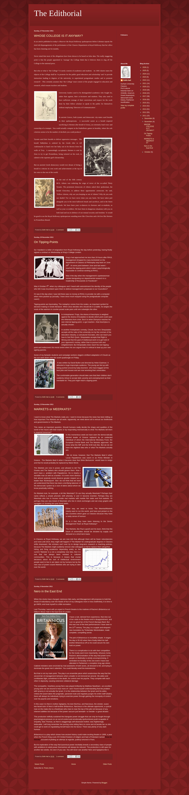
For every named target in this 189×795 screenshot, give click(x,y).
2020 (145, 87)
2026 (145, 67)
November (148, 122)
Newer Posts (39, 764)
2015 (145, 103)
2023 (145, 77)
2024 (145, 74)
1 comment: (60, 230)
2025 (145, 70)
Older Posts (107, 764)
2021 (145, 83)
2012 (145, 112)
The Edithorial (58, 13)
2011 (145, 116)
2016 (145, 100)
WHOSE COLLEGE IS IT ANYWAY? (58, 35)
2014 (145, 106)
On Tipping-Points (46, 242)
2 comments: (60, 579)
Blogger (104, 783)
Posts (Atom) (49, 768)
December (148, 118)
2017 (145, 96)
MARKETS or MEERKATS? (52, 409)
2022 (145, 80)
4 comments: (60, 397)
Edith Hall (127, 80)
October (147, 152)
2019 (145, 90)
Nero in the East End (48, 591)
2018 (145, 93)
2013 (145, 109)
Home (73, 764)
